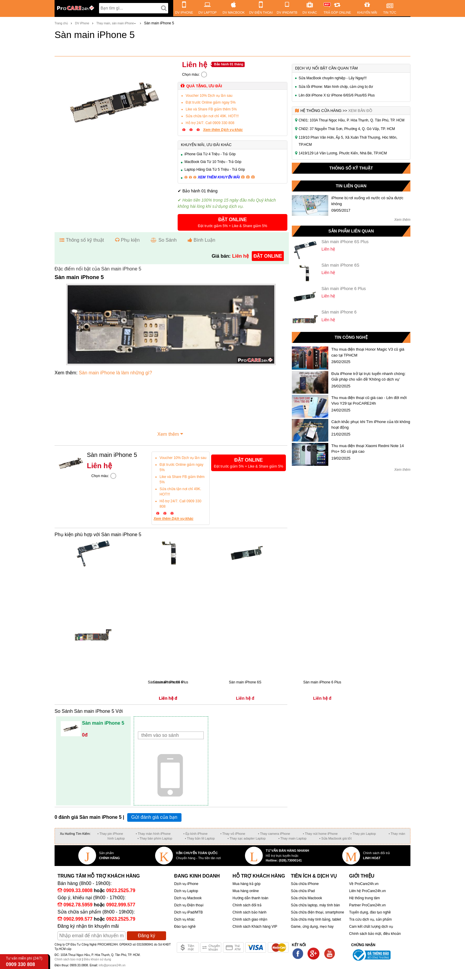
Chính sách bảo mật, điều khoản (375, 934)
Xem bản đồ (360, 110)
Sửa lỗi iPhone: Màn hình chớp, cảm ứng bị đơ (336, 87)
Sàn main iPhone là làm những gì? (115, 372)
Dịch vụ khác (184, 919)
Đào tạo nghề (185, 926)
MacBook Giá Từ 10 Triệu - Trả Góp (212, 162)
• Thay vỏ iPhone (232, 833)
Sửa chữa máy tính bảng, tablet (316, 919)
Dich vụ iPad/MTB (188, 912)
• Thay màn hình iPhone (153, 833)
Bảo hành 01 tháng (228, 64)
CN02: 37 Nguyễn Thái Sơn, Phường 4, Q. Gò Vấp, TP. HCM (347, 129)
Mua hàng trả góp (246, 884)
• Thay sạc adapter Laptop (246, 838)
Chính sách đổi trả (247, 905)
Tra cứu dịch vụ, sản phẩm (370, 919)
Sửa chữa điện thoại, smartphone (317, 912)
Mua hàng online (245, 891)
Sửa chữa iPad (303, 891)
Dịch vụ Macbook (188, 898)
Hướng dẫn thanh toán (250, 898)
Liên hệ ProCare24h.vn (367, 891)
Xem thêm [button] (171, 433)
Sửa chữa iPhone (305, 884)
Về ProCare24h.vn (363, 884)
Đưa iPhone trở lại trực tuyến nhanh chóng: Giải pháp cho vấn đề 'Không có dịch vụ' (368, 376)
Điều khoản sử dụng (97, 959)
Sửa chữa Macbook (306, 898)
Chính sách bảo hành (249, 912)
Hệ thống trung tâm (364, 898)
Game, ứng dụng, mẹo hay (312, 926)
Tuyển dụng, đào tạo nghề (370, 912)
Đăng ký (146, 935)
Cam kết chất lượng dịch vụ (371, 926)
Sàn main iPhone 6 (338, 312)
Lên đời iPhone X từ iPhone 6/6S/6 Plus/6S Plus (337, 95)
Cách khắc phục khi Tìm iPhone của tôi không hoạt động (370, 424)
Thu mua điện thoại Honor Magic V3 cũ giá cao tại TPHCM (367, 352)
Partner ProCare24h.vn (367, 905)
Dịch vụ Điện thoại (188, 905)
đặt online (268, 256)
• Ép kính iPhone (195, 833)
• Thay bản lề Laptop (200, 838)
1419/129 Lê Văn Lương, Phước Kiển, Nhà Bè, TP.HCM (343, 153)
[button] (232, 222)
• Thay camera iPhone (274, 833)
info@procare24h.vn (112, 965)
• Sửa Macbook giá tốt (335, 838)
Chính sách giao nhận (249, 919)
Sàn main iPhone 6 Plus (343, 288)
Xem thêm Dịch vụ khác (223, 130)
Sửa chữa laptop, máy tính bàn (315, 905)
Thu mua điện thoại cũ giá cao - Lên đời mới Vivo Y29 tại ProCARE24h (369, 400)
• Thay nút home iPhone (320, 833)
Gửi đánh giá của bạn (154, 817)
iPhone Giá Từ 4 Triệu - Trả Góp (210, 154)
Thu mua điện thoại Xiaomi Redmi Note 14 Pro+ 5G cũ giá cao (367, 449)
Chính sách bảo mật (68, 959)
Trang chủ (61, 23)
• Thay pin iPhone (110, 833)
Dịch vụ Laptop (186, 891)
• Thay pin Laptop (363, 833)
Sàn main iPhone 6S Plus (345, 241)
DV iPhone (82, 23)
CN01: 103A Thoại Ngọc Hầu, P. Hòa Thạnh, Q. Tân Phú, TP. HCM (352, 120)
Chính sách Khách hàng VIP (254, 926)
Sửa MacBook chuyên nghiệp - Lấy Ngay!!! (333, 78)
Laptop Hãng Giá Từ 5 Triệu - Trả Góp (214, 169)
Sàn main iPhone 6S (340, 265)
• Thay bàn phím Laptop (155, 838)
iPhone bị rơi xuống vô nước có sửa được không (367, 201)
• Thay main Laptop (292, 838)
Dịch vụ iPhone (186, 884)
